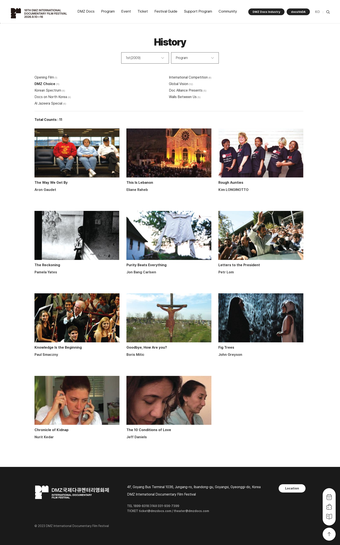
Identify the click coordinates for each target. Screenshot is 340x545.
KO (317, 12)
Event (126, 11)
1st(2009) (133, 58)
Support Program (198, 11)
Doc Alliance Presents (186, 90)
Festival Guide (165, 11)
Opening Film (44, 77)
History (170, 42)
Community (228, 11)
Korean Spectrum (47, 90)
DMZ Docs (86, 11)
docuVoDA (298, 11)
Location (292, 488)
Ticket (142, 11)
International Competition (188, 77)
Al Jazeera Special (48, 103)
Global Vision (178, 84)
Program (108, 11)
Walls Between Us (183, 97)
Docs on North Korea (50, 97)
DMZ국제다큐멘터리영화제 (39, 13)
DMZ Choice (44, 84)
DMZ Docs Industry (266, 11)
